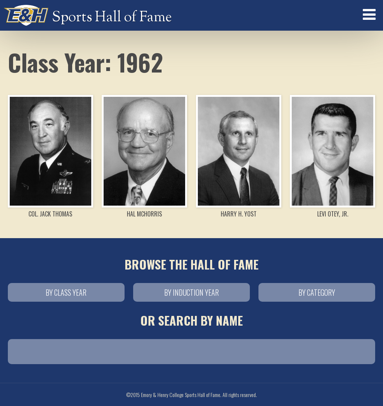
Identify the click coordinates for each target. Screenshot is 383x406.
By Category (316, 292)
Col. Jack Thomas (50, 156)
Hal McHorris (144, 156)
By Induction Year (191, 292)
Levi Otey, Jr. (332, 156)
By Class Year (66, 292)
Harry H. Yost (238, 156)
